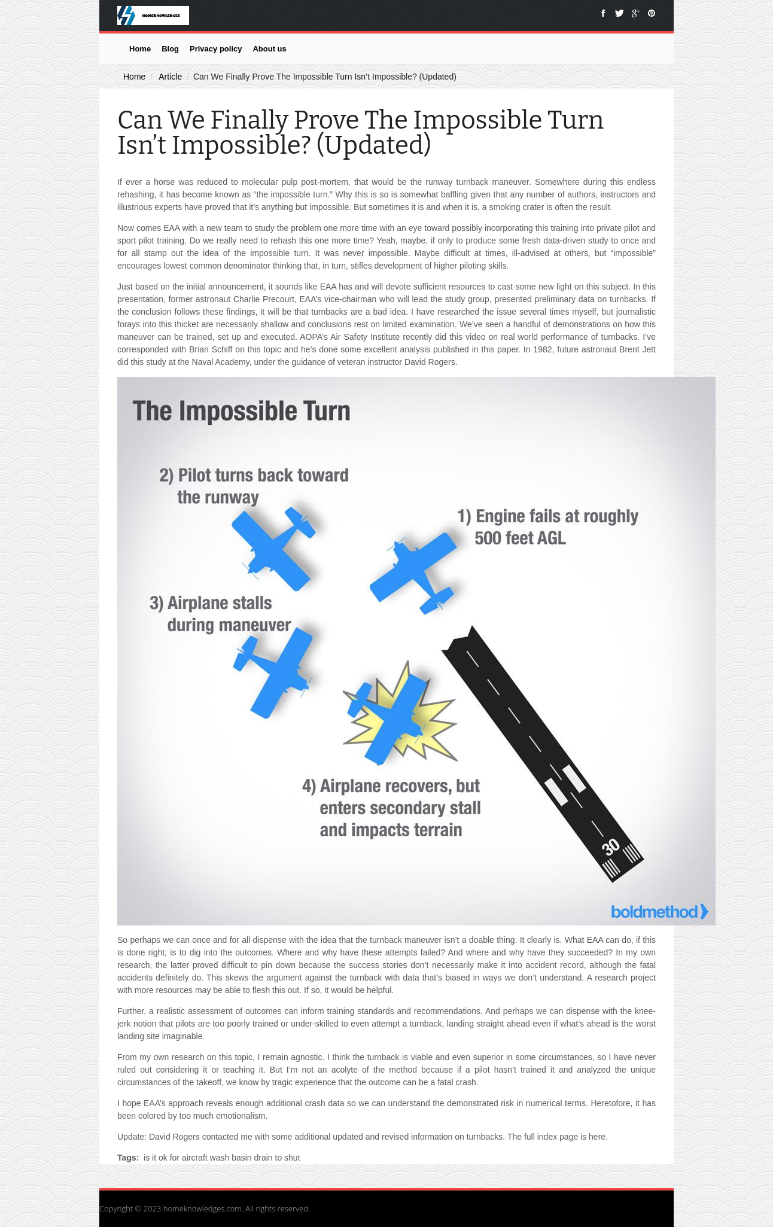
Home (140, 48)
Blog (170, 48)
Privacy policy (216, 48)
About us (269, 48)
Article (170, 76)
